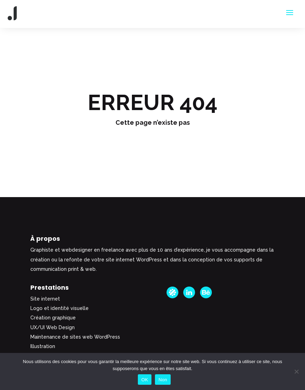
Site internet (45, 299)
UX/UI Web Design (52, 327)
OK (144, 379)
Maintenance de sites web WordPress (75, 337)
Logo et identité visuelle (59, 308)
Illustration (42, 346)
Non (162, 379)
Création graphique (53, 317)
